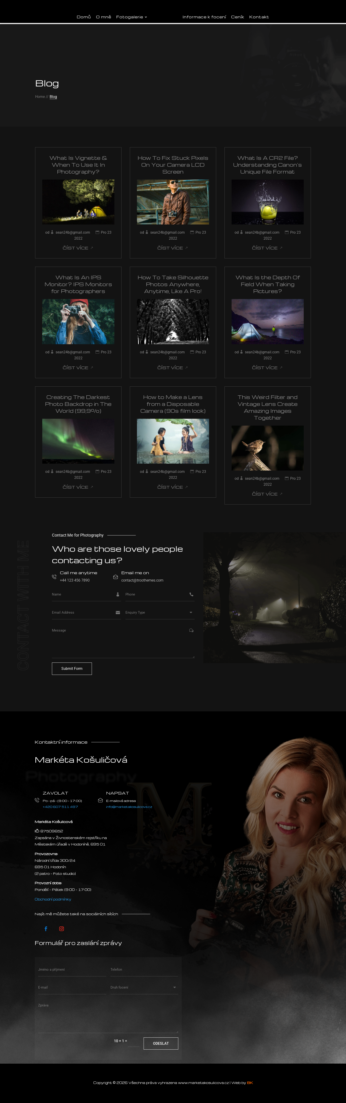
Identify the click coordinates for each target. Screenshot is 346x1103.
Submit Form (71, 668)
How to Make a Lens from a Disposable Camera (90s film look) (173, 404)
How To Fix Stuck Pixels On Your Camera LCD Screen (173, 165)
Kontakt (259, 16)
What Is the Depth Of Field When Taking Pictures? (267, 284)
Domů (84, 16)
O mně (103, 16)
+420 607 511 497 (60, 807)
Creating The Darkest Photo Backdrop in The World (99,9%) (78, 404)
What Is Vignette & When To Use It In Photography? (78, 165)
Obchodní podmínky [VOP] (53, 899)
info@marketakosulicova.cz (129, 807)
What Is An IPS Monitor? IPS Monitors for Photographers (78, 284)
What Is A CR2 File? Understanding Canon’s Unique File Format (267, 165)
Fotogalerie (129, 16)
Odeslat (161, 1043)
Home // (41, 96)
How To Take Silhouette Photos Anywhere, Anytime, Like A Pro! (173, 284)
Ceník (237, 16)
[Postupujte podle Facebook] (46, 928)
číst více (75, 247)
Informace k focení (204, 16)
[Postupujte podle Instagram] (61, 928)
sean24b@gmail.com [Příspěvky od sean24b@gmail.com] (73, 232)
